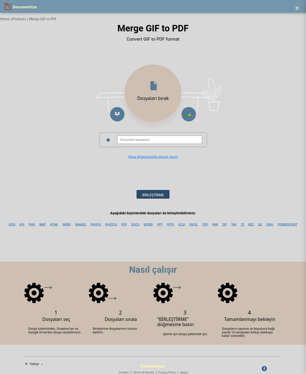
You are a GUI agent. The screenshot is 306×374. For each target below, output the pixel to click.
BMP (42, 224)
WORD (148, 224)
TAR (233, 224)
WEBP (67, 224)
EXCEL (193, 224)
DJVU (270, 224)
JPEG (12, 224)
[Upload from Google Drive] (188, 114)
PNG (32, 224)
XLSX (181, 224)
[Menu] (297, 8)
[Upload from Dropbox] (117, 114)
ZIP (224, 224)
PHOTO (96, 224)
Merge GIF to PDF (43, 19)
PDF (124, 224)
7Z (242, 224)
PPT (160, 224)
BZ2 (251, 224)
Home (4, 19)
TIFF (205, 224)
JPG (22, 224)
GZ (260, 224)
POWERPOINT (287, 224)
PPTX (170, 224)
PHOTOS (111, 224)
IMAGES (80, 224)
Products (19, 19)
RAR (215, 224)
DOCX (135, 224)
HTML (54, 224)
